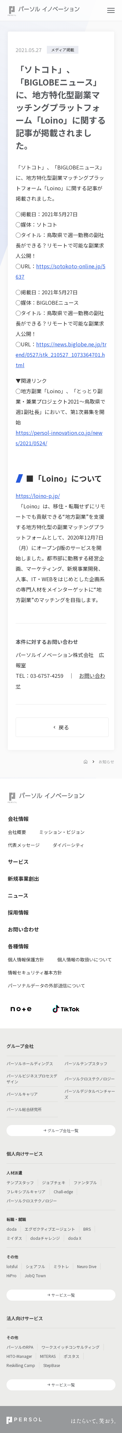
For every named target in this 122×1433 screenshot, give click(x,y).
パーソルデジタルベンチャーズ (89, 1094)
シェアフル (35, 1266)
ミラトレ (61, 1266)
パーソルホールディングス (30, 1063)
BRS (87, 1229)
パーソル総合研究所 (24, 1109)
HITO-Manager (19, 1356)
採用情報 (18, 912)
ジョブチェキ (53, 1182)
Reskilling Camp (21, 1365)
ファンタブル (85, 1182)
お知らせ (106, 761)
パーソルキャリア (22, 1094)
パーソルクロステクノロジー (89, 1078)
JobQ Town (35, 1275)
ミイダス (14, 1238)
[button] (111, 10)
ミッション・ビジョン (62, 832)
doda (12, 1229)
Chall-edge (63, 1191)
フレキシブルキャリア (26, 1191)
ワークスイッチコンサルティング (70, 1347)
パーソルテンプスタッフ (85, 1063)
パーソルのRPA (20, 1347)
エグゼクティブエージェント (50, 1229)
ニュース (18, 895)
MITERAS (48, 1356)
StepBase (51, 1365)
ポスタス (71, 1356)
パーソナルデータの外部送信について (46, 985)
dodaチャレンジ (45, 1238)
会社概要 (17, 832)
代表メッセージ (24, 845)
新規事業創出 (23, 878)
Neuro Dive (86, 1266)
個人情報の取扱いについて (84, 959)
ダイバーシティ (68, 845)
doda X (74, 1238)
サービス (18, 861)
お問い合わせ (23, 929)
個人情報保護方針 (26, 959)
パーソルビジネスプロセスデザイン (32, 1078)
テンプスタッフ (20, 1182)
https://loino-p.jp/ (38, 496)
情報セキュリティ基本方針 (35, 972)
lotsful (12, 1266)
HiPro (12, 1275)
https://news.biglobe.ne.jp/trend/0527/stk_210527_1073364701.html (61, 354)
